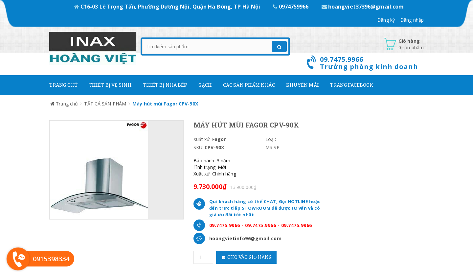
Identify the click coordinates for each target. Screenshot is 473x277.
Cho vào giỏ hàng (246, 257)
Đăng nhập (412, 20)
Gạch (205, 85)
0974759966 (291, 6)
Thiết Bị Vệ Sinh (110, 85)
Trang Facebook (351, 85)
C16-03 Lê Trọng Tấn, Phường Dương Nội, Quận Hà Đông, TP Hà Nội (168, 6)
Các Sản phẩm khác (249, 85)
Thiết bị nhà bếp (165, 85)
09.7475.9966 (224, 225)
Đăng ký (386, 20)
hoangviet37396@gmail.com (363, 6)
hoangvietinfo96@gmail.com (245, 238)
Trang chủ (63, 85)
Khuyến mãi (302, 85)
